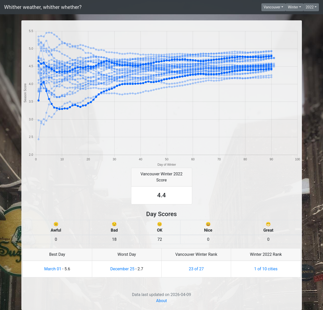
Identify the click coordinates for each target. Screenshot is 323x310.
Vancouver (272, 7)
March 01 (52, 268)
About (161, 300)
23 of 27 (196, 268)
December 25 (122, 268)
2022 (310, 7)
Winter (293, 7)
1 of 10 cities (266, 268)
